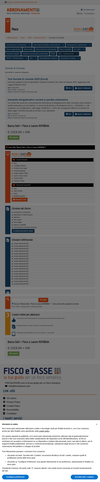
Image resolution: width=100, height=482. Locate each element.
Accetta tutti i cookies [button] (84, 477)
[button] (97, 424)
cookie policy (44, 431)
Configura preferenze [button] (15, 477)
